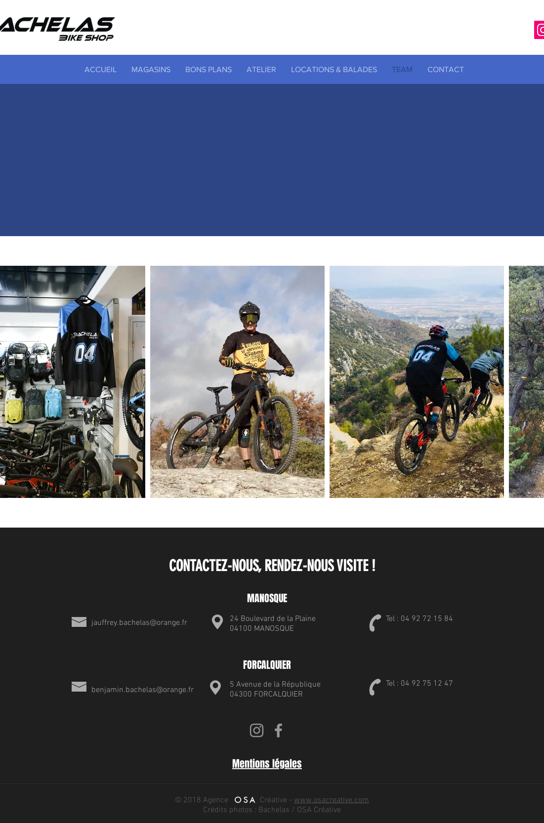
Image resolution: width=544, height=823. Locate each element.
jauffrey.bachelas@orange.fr (139, 623)
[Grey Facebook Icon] (278, 730)
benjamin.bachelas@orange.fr (142, 690)
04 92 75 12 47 (427, 684)
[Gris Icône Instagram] (257, 730)
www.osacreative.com (331, 800)
